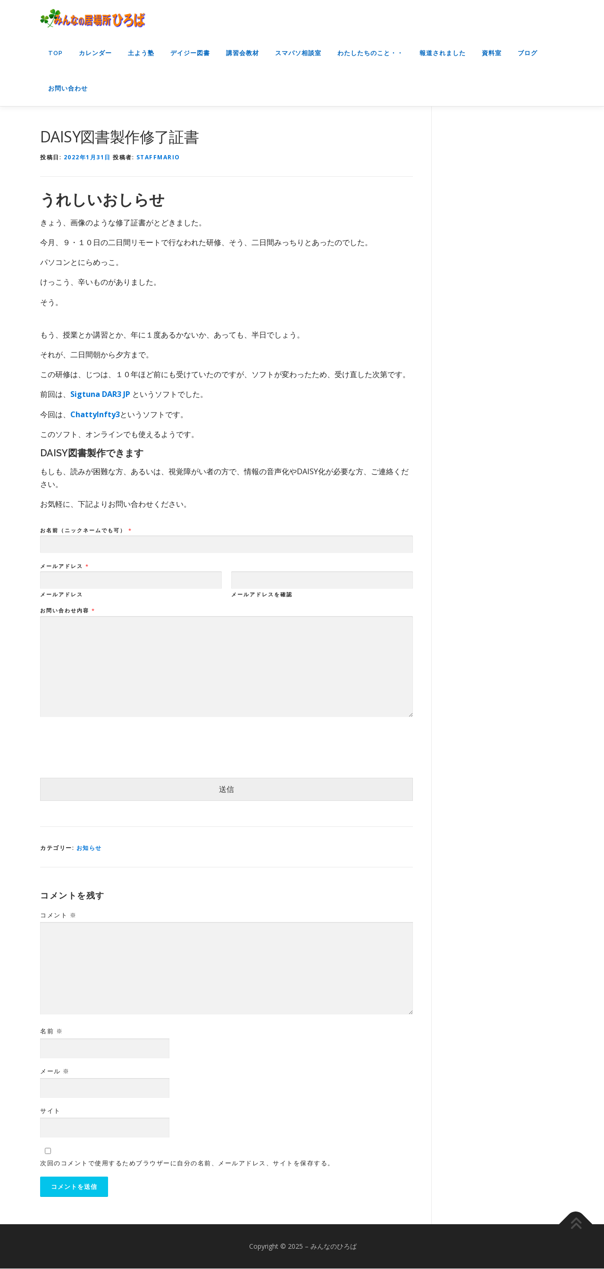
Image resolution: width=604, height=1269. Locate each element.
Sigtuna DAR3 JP (101, 394)
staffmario (158, 157)
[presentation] (112, 762)
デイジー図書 (190, 53)
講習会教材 (242, 53)
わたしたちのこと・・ (370, 53)
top (55, 53)
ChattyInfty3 (95, 414)
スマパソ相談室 (298, 53)
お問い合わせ (68, 88)
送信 (226, 789)
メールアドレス (64, 566)
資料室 (492, 53)
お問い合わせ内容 (67, 610)
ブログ (527, 53)
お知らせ (89, 848)
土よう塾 (141, 53)
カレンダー (95, 53)
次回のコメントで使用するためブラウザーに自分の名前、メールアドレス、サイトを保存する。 (187, 1163)
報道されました (442, 53)
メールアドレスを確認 (262, 594)
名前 (51, 1031)
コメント (58, 915)
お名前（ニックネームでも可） (85, 530)
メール (55, 1071)
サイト (50, 1110)
